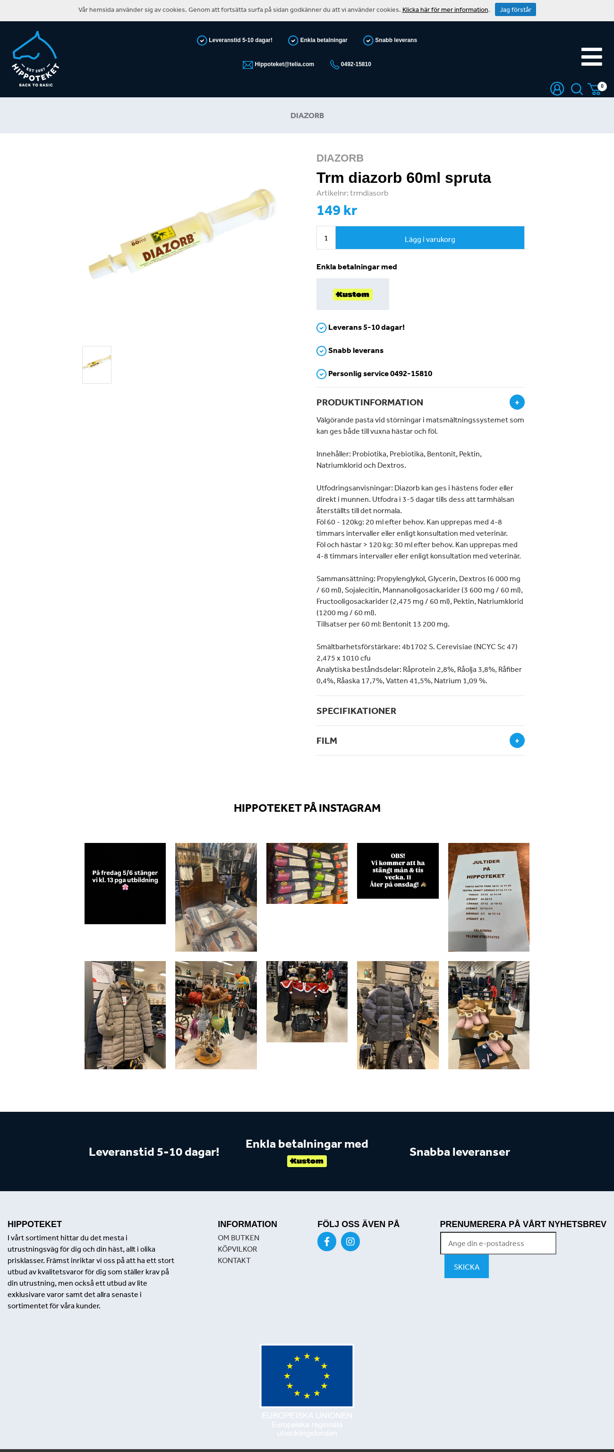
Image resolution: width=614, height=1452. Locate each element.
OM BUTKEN (238, 1237)
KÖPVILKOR (237, 1249)
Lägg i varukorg (430, 239)
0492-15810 (355, 64)
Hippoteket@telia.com (283, 64)
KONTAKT (234, 1260)
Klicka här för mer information (445, 9)
